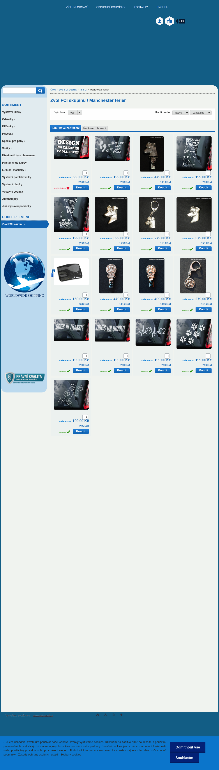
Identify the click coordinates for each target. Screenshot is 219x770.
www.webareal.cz (43, 715)
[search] (39, 90)
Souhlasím (184, 758)
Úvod (53, 89)
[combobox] (180, 112)
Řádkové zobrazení (94, 128)
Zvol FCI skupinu (68, 89)
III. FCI (83, 89)
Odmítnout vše (187, 747)
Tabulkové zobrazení (65, 128)
